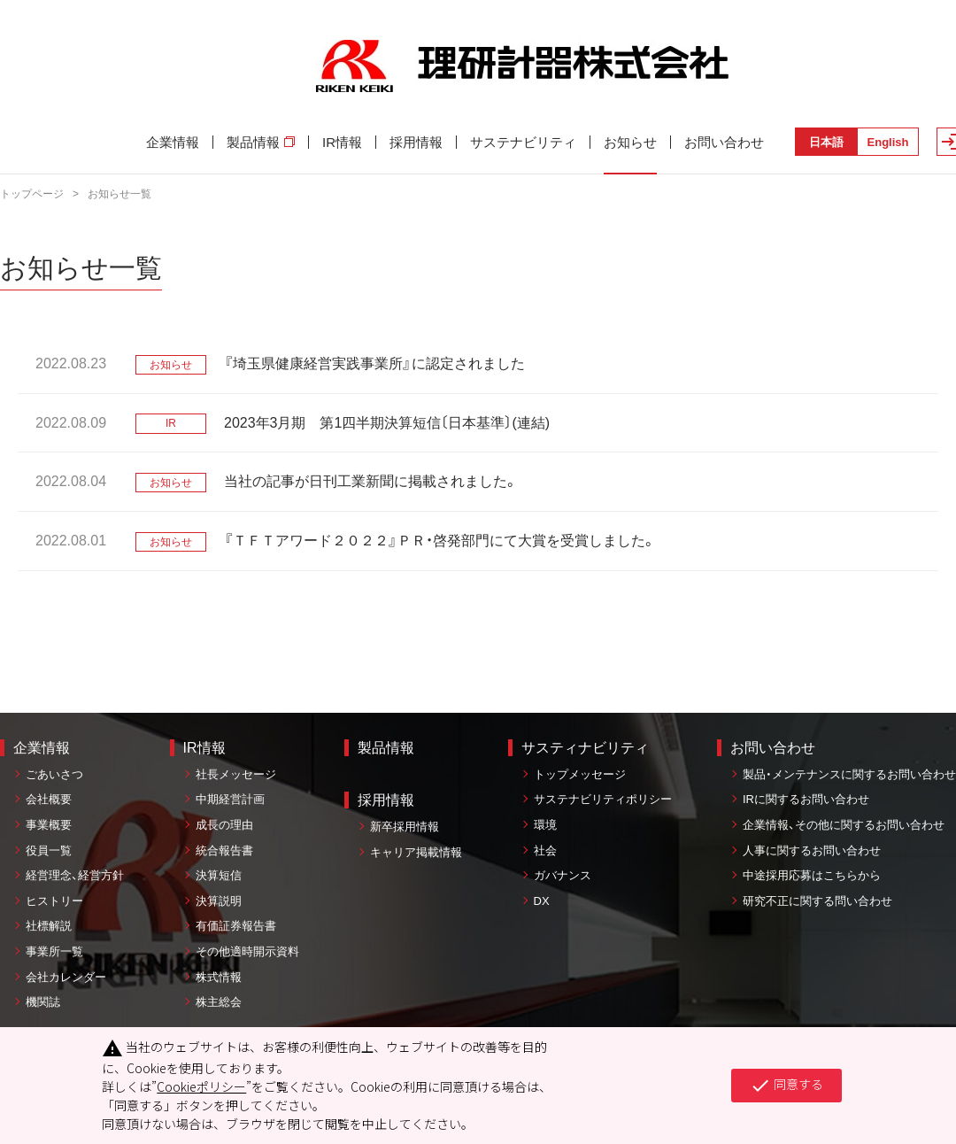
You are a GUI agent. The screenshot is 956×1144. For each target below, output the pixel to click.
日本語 (826, 142)
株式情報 (219, 977)
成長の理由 (224, 824)
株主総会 (219, 1002)
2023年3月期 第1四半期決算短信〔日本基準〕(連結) (387, 422)
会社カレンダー (66, 977)
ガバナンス (562, 875)
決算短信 (219, 875)
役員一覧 (49, 850)
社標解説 (49, 925)
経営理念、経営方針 (75, 875)
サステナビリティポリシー (603, 799)
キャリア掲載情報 (416, 852)
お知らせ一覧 (119, 194)
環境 (545, 824)
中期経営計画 (230, 799)
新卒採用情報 (404, 826)
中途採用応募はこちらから (812, 875)
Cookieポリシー (201, 1086)
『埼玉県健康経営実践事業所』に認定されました (374, 363)
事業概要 (49, 824)
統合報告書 (224, 850)
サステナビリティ (523, 142)
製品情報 (261, 142)
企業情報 (172, 142)
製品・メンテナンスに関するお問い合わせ (849, 774)
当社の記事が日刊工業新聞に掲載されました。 (371, 481)
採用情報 (416, 142)
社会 (545, 850)
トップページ (32, 194)
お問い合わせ (724, 142)
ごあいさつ (54, 774)
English (888, 142)
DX (542, 901)
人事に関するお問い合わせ (812, 850)
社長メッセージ (236, 774)
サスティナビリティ (585, 747)
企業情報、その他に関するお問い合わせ (843, 824)
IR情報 (342, 142)
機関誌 (43, 1002)
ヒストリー (54, 901)
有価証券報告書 (236, 925)
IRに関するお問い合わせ (806, 799)
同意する (786, 1085)
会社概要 (49, 799)
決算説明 (219, 901)
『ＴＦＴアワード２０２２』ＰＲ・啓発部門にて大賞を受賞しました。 (440, 540)
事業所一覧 (54, 951)
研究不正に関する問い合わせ (817, 901)
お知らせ (630, 142)
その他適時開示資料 (247, 951)
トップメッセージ (580, 774)
